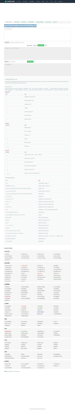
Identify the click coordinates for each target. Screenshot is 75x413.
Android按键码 (56, 298)
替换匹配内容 (30, 61)
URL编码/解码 (7, 298)
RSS (45, 408)
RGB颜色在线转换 (24, 315)
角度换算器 (7, 348)
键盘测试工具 (7, 300)
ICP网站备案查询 (57, 335)
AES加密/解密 (40, 288)
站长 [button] (47, 1)
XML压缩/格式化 (57, 267)
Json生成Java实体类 (25, 256)
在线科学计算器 (40, 342)
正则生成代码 (16, 22)
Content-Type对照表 (25, 363)
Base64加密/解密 (57, 286)
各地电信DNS (23, 323)
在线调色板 (56, 333)
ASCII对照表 (23, 365)
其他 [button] (55, 1)
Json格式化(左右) (40, 254)
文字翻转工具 (39, 310)
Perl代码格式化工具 (57, 271)
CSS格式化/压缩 (24, 265)
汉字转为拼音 (7, 308)
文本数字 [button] (38, 1)
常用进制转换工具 (8, 315)
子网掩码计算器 (24, 342)
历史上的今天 (39, 358)
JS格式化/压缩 (40, 265)
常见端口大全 (56, 365)
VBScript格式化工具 (8, 273)
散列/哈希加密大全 (8, 292)
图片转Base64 (7, 296)
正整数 (29, 26)
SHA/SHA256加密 (57, 290)
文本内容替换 (39, 308)
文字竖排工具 (23, 310)
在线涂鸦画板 (7, 354)
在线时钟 (22, 354)
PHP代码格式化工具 (41, 267)
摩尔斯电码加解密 (24, 292)
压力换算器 (39, 344)
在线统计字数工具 (8, 310)
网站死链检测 (23, 335)
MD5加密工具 (7, 286)
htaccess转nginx (24, 331)
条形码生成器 (39, 294)
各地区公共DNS (8, 323)
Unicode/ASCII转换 (40, 296)
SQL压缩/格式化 (24, 267)
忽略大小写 (35, 45)
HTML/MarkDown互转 (41, 277)
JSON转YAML (7, 259)
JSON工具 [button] (18, 1)
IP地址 (19, 26)
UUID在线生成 (56, 292)
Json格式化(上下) (24, 254)
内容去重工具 (56, 310)
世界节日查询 (39, 356)
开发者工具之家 (10, 1)
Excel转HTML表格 (57, 275)
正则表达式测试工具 (8, 22)
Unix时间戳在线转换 (57, 313)
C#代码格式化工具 (8, 269)
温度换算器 (23, 346)
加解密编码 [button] (32, 1)
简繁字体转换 (56, 306)
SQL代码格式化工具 (41, 269)
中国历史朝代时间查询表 (9, 358)
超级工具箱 (10, 371)
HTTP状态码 (7, 365)
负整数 (32, 26)
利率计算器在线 (8, 342)
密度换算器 (39, 348)
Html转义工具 (56, 273)
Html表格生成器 (8, 277)
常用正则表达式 (31, 22)
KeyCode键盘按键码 (41, 298)
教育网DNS (23, 325)
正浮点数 (9, 26)
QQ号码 (13, 26)
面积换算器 (56, 342)
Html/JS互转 (39, 273)
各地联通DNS (39, 323)
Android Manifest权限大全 (26, 367)
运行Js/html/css (48, 22)
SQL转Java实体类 (57, 256)
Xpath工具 (55, 22)
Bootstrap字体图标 (8, 367)
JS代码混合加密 (8, 267)
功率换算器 (56, 344)
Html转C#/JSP (7, 275)
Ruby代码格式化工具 (9, 271)
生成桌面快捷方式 (40, 331)
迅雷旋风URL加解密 (41, 286)
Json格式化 (7, 254)
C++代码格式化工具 (41, 271)
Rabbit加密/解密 (24, 290)
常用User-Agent (8, 363)
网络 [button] (43, 1)
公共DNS (55, 321)
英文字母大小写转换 (8, 313)
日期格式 (26, 26)
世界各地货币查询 (8, 356)
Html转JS (23, 273)
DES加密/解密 (56, 288)
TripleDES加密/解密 (41, 290)
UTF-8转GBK (23, 296)
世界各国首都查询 (57, 354)
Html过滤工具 (23, 22)
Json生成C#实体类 (8, 256)
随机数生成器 (39, 313)
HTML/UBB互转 (24, 277)
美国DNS (39, 325)
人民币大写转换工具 (25, 313)
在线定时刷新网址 (40, 333)
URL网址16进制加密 (25, 286)
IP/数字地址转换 (56, 294)
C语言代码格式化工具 (25, 271)
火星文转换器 (23, 308)
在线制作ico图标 (8, 333)
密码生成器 (39, 292)
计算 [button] (51, 1)
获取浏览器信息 (40, 321)
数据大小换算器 (24, 348)
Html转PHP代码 (24, 275)
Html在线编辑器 (8, 306)
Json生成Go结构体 (40, 256)
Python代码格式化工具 (58, 269)
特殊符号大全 (23, 358)
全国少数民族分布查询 (58, 356)
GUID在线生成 (7, 294)
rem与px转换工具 (57, 331)
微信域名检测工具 (8, 331)
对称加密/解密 (23, 288)
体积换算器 (23, 344)
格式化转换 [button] (25, 1)
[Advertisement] (37, 12)
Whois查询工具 (40, 335)
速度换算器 (56, 346)
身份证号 (22, 26)
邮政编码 (16, 26)
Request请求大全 (40, 363)
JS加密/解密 (56, 265)
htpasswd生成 (23, 294)
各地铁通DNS (7, 325)
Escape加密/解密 (8, 288)
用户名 (35, 26)
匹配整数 (6, 26)
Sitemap (42, 408)
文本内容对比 (56, 308)
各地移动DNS (56, 323)
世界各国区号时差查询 (25, 356)
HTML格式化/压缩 (8, 265)
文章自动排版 (23, 306)
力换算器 (55, 348)
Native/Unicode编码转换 (25, 298)
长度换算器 (7, 346)
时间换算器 (39, 346)
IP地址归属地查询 (8, 321)
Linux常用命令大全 (40, 367)
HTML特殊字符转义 (41, 365)
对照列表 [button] (61, 1)
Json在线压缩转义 (57, 254)
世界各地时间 (39, 354)
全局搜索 (29, 45)
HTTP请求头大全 (57, 363)
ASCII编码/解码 (56, 296)
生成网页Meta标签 (24, 333)
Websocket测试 (24, 321)
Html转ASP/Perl (40, 275)
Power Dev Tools (17, 371)
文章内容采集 (40, 306)
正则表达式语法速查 (39, 22)
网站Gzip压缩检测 (8, 335)
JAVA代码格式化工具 (25, 269)
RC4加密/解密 (7, 290)
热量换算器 (7, 344)
